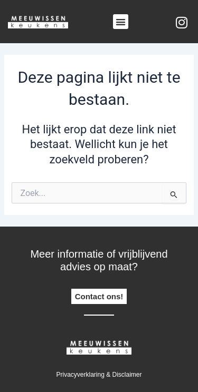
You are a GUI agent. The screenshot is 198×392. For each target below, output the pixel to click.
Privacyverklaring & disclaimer (99, 374)
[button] (120, 22)
